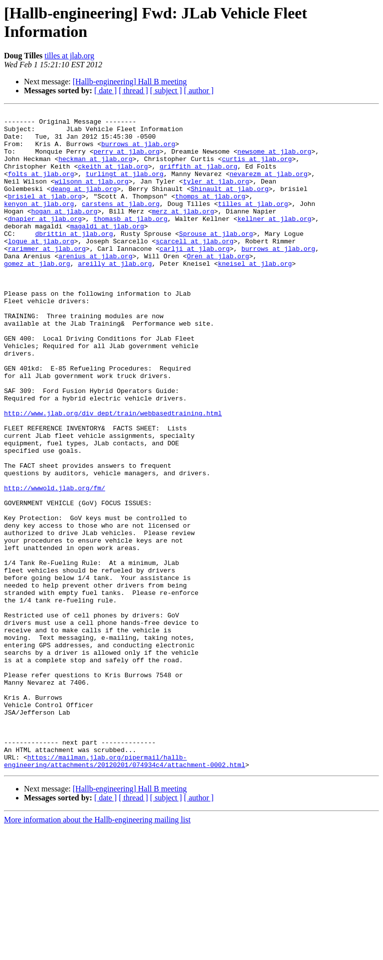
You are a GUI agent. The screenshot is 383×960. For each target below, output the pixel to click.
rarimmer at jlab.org (47, 276)
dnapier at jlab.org (45, 240)
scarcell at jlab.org (194, 267)
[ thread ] (133, 90)
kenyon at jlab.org (39, 222)
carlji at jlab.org (194, 276)
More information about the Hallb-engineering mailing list (97, 951)
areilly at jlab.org (115, 294)
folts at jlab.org (41, 187)
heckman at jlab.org (95, 169)
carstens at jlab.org (121, 222)
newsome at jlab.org (274, 160)
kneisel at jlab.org (255, 294)
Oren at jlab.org (218, 285)
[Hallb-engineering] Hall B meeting (130, 81)
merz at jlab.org (183, 231)
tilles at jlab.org (69, 55)
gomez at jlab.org (37, 294)
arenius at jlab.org (95, 285)
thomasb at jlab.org (130, 240)
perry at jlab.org (126, 160)
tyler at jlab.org (216, 196)
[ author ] (199, 90)
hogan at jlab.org (64, 231)
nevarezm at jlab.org (268, 187)
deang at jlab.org (84, 204)
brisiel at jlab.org (45, 213)
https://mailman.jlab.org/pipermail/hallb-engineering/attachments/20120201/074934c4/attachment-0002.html (124, 892)
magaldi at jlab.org (107, 249)
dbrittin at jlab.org (74, 258)
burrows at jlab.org (138, 151)
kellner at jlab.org (274, 240)
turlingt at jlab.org (125, 187)
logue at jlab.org (41, 267)
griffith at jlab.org (198, 178)
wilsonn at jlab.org (91, 196)
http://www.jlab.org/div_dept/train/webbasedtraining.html (113, 474)
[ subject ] (166, 90)
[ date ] (105, 90)
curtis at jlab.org (257, 169)
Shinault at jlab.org (229, 204)
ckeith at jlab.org (113, 178)
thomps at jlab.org (210, 213)
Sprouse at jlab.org (216, 258)
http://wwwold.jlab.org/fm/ (54, 564)
